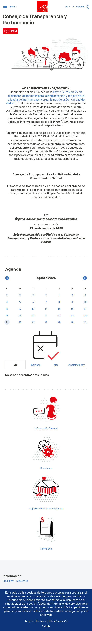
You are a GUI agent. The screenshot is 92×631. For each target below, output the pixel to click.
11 (7, 308)
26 (20, 322)
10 (85, 301)
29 (20, 295)
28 (7, 295)
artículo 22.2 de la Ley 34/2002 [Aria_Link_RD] (25, 603)
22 (59, 315)
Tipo (46, 215)
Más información (58, 621)
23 (72, 315)
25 (7, 322)
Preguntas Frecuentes (15, 580)
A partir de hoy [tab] (76, 364)
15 (59, 308)
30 (33, 295)
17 (85, 308)
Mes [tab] (56, 364)
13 (33, 308)
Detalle (46, 626)
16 (72, 308)
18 (7, 315)
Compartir (81, 6)
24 (85, 315)
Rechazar (41, 621)
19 (20, 315)
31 (46, 295)
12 (20, 308)
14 (46, 308)
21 (46, 315)
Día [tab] (15, 364)
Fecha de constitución (46, 224)
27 (33, 322)
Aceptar (29, 621)
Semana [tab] (36, 364)
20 (33, 315)
